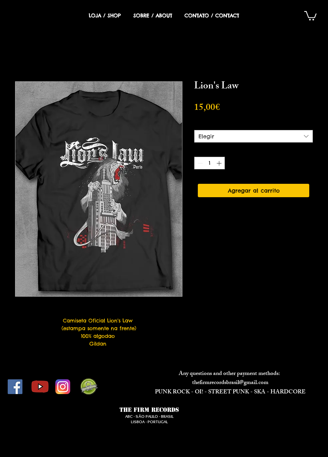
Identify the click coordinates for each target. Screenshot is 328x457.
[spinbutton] (209, 163)
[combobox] (253, 136)
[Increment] (219, 163)
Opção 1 (207, 124)
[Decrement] (199, 163)
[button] (310, 15)
